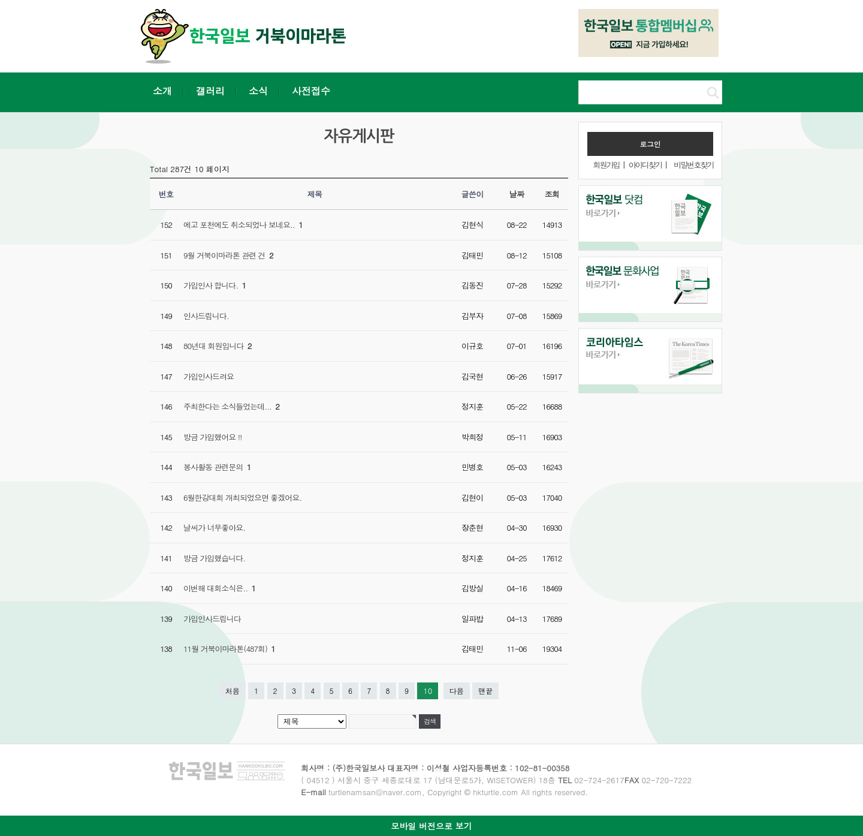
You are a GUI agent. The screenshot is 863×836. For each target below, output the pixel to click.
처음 (232, 690)
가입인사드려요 (208, 376)
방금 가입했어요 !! (212, 437)
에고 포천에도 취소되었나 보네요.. (243, 224)
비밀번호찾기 (693, 164)
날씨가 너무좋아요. (214, 527)
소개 (162, 91)
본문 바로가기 (0, 0)
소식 (258, 91)
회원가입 (606, 164)
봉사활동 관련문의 (217, 467)
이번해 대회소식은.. (219, 588)
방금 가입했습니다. (214, 558)
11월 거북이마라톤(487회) (229, 648)
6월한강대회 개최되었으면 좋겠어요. (242, 497)
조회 (552, 194)
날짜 (516, 194)
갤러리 (210, 91)
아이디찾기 (645, 164)
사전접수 (311, 91)
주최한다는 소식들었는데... (231, 406)
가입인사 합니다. (214, 285)
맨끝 (485, 690)
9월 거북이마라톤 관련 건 (228, 255)
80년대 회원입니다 (217, 345)
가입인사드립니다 (212, 618)
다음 (456, 690)
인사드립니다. (206, 315)
